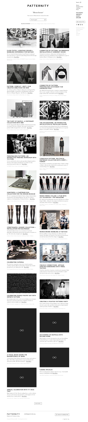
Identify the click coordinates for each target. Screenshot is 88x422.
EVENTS (78, 16)
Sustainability (51, 168)
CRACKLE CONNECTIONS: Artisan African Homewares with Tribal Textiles (52, 266)
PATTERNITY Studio (24, 59)
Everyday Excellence (80, 27)
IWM (17, 94)
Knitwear (56, 168)
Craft (51, 275)
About (77, 5)
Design (41, 59)
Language (16, 304)
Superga (11, 269)
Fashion (18, 129)
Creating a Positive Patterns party (54, 301)
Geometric (78, 30)
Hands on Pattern (16, 59)
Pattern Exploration (45, 375)
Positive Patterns (79, 29)
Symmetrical (49, 131)
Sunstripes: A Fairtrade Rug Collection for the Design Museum (21, 193)
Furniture (30, 59)
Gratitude (78, 33)
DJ (64, 308)
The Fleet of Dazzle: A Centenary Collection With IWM (20, 122)
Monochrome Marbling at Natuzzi (53, 232)
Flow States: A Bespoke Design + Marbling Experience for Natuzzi (20, 51)
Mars (8, 363)
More (77, 35)
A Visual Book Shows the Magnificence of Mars (17, 355)
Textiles (62, 275)
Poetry (30, 304)
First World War (21, 94)
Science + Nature (19, 363)
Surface (45, 23)
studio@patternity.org (29, 414)
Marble (33, 59)
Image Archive (79, 6)
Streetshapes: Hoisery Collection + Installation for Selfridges (21, 228)
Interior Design (26, 201)
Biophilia (46, 343)
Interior (44, 59)
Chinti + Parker (42, 168)
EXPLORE (78, 17)
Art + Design (37, 23)
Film (8, 94)
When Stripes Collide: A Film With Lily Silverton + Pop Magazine (53, 196)
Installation (61, 59)
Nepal (21, 201)
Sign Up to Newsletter (63, 414)
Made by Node (16, 201)
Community (49, 23)
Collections (24, 235)
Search (77, 2)
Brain (44, 205)
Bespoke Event (10, 59)
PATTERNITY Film (52, 204)
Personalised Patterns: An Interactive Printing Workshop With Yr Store (21, 157)
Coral (62, 343)
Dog (40, 375)
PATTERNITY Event (10, 166)
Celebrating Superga (15, 262)
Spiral (46, 238)
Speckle (56, 375)
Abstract (28, 363)
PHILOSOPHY (79, 12)
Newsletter (81, 21)
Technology (20, 166)
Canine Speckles (46, 369)
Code (33, 304)
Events (57, 238)
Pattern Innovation (10, 304)
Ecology (49, 343)
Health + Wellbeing (62, 204)
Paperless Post (52, 59)
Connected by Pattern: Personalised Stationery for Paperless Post (51, 87)
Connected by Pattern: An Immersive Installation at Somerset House (54, 51)
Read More (16, 57)
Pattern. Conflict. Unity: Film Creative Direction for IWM (19, 87)
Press (77, 9)
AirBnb (45, 131)
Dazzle (14, 94)
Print (24, 166)
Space (25, 363)
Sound (60, 308)
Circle (18, 398)
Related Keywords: (25, 23)
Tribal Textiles (42, 275)
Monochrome (9, 60)
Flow (77, 32)
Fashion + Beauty (30, 235)
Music (63, 308)
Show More (38, 403)
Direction (11, 94)
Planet (10, 363)
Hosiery (8, 235)
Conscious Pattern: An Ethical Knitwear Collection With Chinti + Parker (53, 160)
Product (53, 23)
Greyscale (14, 363)
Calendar (78, 8)
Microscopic (26, 304)
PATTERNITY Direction (44, 204)
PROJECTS (79, 14)
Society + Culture (60, 131)
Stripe (57, 204)
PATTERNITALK (55, 343)
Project (42, 23)
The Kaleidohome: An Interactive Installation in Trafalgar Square (53, 123)
